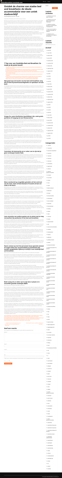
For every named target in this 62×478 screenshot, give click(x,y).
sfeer (26, 318)
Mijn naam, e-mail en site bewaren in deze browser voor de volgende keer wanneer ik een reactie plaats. (24, 358)
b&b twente (49, 190)
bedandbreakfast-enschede (10, 16)
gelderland (49, 237)
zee (48, 463)
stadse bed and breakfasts (34, 318)
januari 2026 (49, 58)
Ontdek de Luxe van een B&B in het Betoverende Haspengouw (51, 20)
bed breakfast (49, 198)
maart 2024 (49, 115)
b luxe (48, 182)
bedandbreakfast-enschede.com (12, 2)
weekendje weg (50, 458)
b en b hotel (49, 177)
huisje (48, 316)
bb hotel (48, 193)
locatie (11, 317)
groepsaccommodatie (51, 244)
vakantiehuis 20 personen (51, 425)
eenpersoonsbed (50, 221)
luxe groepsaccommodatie (52, 347)
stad (28, 318)
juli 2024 (48, 104)
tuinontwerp (49, 408)
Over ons (44, 1)
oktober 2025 (49, 65)
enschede (49, 229)
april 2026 (49, 50)
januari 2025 (49, 89)
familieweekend (50, 232)
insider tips (23, 316)
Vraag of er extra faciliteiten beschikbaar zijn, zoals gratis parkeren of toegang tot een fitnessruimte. (24, 69)
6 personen (49, 153)
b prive (48, 185)
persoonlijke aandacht (8, 318)
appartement (49, 166)
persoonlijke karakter (16, 318)
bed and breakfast (50, 195)
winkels (28, 320)
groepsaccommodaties (51, 306)
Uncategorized (49, 416)
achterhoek (49, 161)
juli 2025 (48, 73)
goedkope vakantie (50, 239)
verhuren (49, 453)
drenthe (48, 219)
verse (26, 320)
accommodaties (15, 315)
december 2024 (50, 91)
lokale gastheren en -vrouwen (23, 317)
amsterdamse (49, 163)
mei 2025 (49, 78)
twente (48, 413)
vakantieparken (50, 445)
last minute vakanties (51, 334)
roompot (48, 384)
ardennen (49, 168)
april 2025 (49, 81)
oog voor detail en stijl (39, 317)
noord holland (49, 363)
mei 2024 (49, 109)
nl (47, 355)
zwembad (49, 468)
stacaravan (49, 395)
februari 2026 (49, 55)
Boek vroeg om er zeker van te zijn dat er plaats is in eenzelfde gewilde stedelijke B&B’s (22, 78)
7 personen (49, 155)
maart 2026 (49, 52)
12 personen (49, 148)
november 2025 (50, 63)
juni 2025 (49, 76)
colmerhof (49, 216)
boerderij (49, 208)
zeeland (48, 466)
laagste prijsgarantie (51, 324)
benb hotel (49, 203)
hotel (48, 311)
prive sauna (49, 376)
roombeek (49, 381)
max (48, 350)
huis (48, 314)
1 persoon (49, 145)
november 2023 (50, 125)
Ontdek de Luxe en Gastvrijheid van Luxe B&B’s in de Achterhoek (51, 35)
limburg (48, 342)
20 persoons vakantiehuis (51, 150)
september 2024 (50, 99)
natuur (48, 353)
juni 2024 (49, 107)
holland (48, 309)
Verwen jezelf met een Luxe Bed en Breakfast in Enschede (34, 323)
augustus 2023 (50, 133)
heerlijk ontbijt (9, 316)
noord (48, 358)
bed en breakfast (50, 200)
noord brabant (49, 360)
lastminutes (49, 340)
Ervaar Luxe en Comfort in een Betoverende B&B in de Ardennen (51, 30)
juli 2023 (48, 135)
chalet (48, 213)
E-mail (5, 349)
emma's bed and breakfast (52, 226)
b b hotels (49, 175)
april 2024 (49, 112)
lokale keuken (32, 317)
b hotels (48, 180)
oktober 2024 (49, 96)
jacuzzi (48, 319)
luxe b (48, 345)
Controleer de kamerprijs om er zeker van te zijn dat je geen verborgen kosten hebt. (21, 70)
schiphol (48, 389)
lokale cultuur (15, 317)
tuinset (48, 411)
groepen (48, 242)
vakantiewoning (50, 448)
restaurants (23, 318)
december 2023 (50, 122)
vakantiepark (49, 442)
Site (4, 354)
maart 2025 (49, 83)
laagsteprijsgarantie (50, 327)
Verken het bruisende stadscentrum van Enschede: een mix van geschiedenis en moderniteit (13, 324)
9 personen (49, 158)
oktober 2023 (49, 127)
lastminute (49, 337)
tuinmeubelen (49, 405)
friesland (48, 234)
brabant (48, 211)
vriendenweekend (50, 455)
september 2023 (50, 130)
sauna (48, 386)
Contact (49, 1)
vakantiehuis (49, 422)
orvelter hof (49, 368)
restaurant (49, 378)
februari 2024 (49, 117)
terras (48, 403)
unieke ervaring (16, 320)
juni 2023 (49, 138)
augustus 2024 (50, 102)
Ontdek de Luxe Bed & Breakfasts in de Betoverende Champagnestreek (51, 25)
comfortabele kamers (35, 315)
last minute (49, 332)
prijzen (48, 373)
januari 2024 (49, 120)
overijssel (49, 371)
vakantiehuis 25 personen (51, 427)
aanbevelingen (9, 315)
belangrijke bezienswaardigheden (24, 315)
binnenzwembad (50, 206)
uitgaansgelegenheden (8, 320)
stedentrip (49, 400)
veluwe (48, 450)
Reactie (5, 332)
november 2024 (50, 94)
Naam (5, 344)
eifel (48, 224)
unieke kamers (22, 320)
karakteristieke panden (29, 316)
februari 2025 (49, 86)
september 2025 (50, 68)
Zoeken (47, 5)
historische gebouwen (16, 316)
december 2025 (50, 60)
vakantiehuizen (50, 440)
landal (48, 329)
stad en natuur (50, 398)
